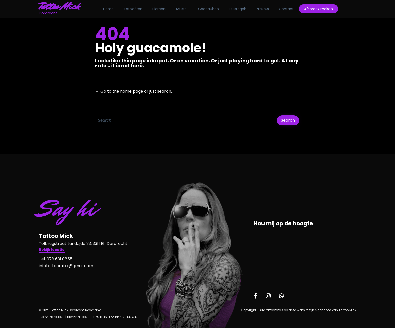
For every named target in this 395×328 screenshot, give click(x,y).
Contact (286, 8)
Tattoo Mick (59, 6)
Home (108, 8)
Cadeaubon (208, 8)
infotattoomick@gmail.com (66, 266)
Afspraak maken (318, 8)
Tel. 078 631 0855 (55, 259)
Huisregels (238, 8)
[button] (52, 250)
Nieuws (263, 8)
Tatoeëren (133, 8)
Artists (181, 8)
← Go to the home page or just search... (134, 91)
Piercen (159, 8)
